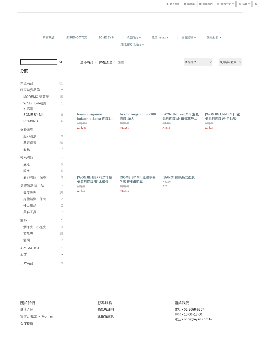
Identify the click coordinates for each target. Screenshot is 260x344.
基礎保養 (29, 143)
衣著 (23, 254)
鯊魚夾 (28, 233)
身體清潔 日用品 (132, 44)
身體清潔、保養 (34, 199)
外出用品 (29, 205)
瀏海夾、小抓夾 (34, 227)
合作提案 (26, 323)
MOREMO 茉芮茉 (36, 97)
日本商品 (26, 263)
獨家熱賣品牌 (30, 90)
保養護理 (189, 37)
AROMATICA (29, 248)
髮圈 (26, 240)
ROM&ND (30, 121)
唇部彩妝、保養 (34, 177)
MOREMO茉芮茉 (76, 37)
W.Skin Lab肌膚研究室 (34, 106)
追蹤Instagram (161, 37)
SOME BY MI (106, 37)
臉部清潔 (29, 136)
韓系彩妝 (214, 37)
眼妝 (26, 171)
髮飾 (23, 220)
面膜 (26, 149)
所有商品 (48, 37)
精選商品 (134, 37)
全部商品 (86, 62)
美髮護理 (29, 192)
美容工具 (29, 212)
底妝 (26, 164)
